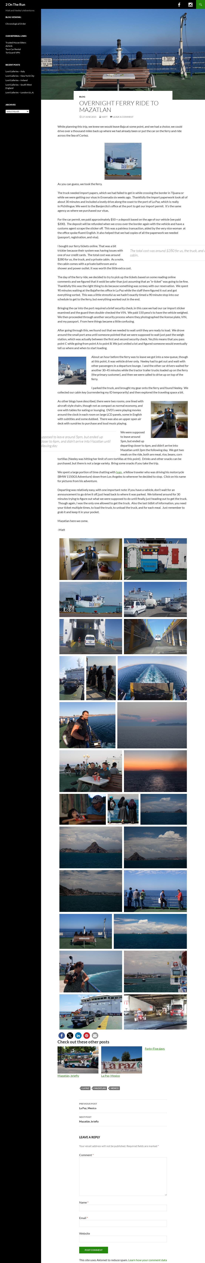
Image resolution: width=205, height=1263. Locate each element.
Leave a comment (123, 116)
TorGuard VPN (13, 52)
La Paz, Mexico (110, 1075)
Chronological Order (16, 23)
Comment (86, 1155)
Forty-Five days (155, 1048)
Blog (82, 96)
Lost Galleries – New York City (20, 75)
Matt (104, 116)
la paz (85, 1088)
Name (83, 1202)
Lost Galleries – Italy (15, 71)
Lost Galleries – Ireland (17, 80)
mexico (115, 1088)
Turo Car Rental (13, 49)
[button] (61, 1035)
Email (83, 1218)
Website (84, 1233)
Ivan (119, 472)
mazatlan (100, 1088)
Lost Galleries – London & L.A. (20, 92)
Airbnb (9, 46)
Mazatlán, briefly (68, 1075)
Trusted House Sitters (16, 42)
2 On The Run (15, 4)
